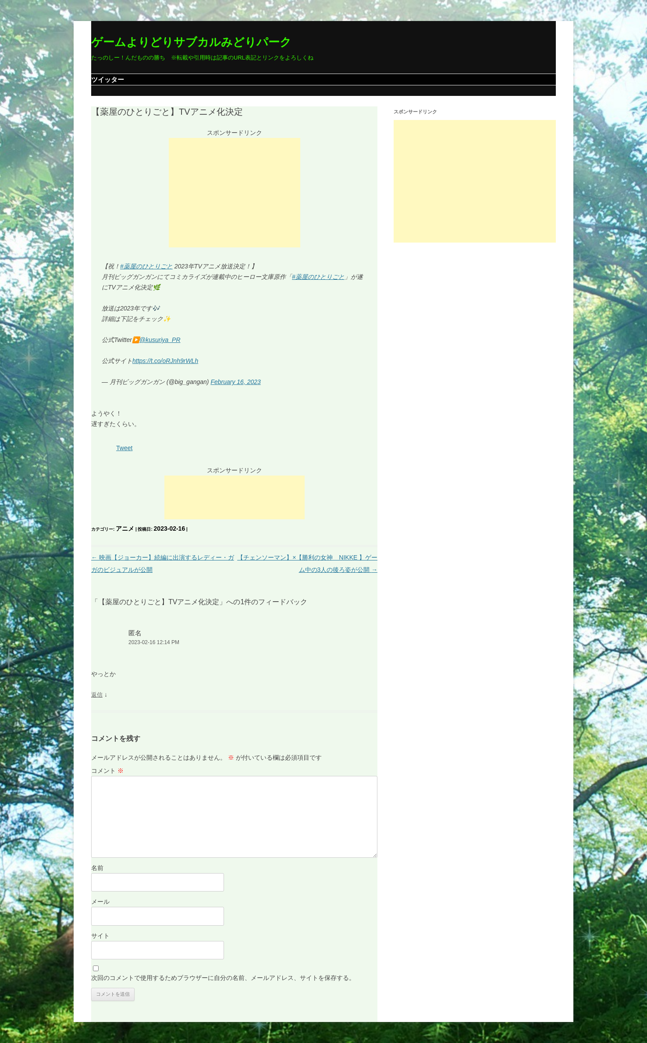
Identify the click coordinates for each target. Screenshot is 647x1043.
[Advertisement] (234, 192)
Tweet (124, 447)
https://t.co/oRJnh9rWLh (165, 360)
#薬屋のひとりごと (146, 266)
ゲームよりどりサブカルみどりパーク (191, 42)
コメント (107, 770)
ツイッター (107, 79)
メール (100, 901)
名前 (97, 867)
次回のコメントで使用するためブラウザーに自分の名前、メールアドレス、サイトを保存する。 (223, 977)
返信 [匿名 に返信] (97, 694)
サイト (100, 935)
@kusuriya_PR (160, 339)
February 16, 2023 (235, 381)
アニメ (125, 528)
